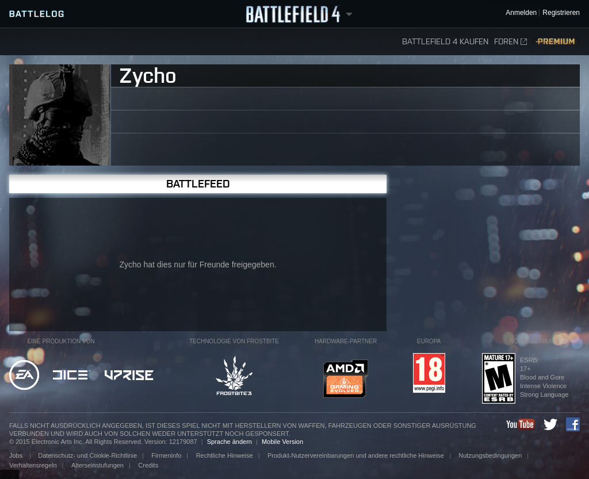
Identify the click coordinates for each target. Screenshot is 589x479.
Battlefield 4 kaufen (445, 42)
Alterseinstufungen (97, 465)
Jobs (16, 455)
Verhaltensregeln (33, 465)
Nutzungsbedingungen (490, 455)
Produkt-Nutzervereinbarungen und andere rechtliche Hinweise (355, 455)
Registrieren (561, 13)
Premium (556, 41)
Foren (510, 42)
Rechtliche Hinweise (224, 455)
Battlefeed (198, 183)
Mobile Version (282, 441)
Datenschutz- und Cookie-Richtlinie (87, 455)
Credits (148, 465)
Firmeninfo (166, 455)
